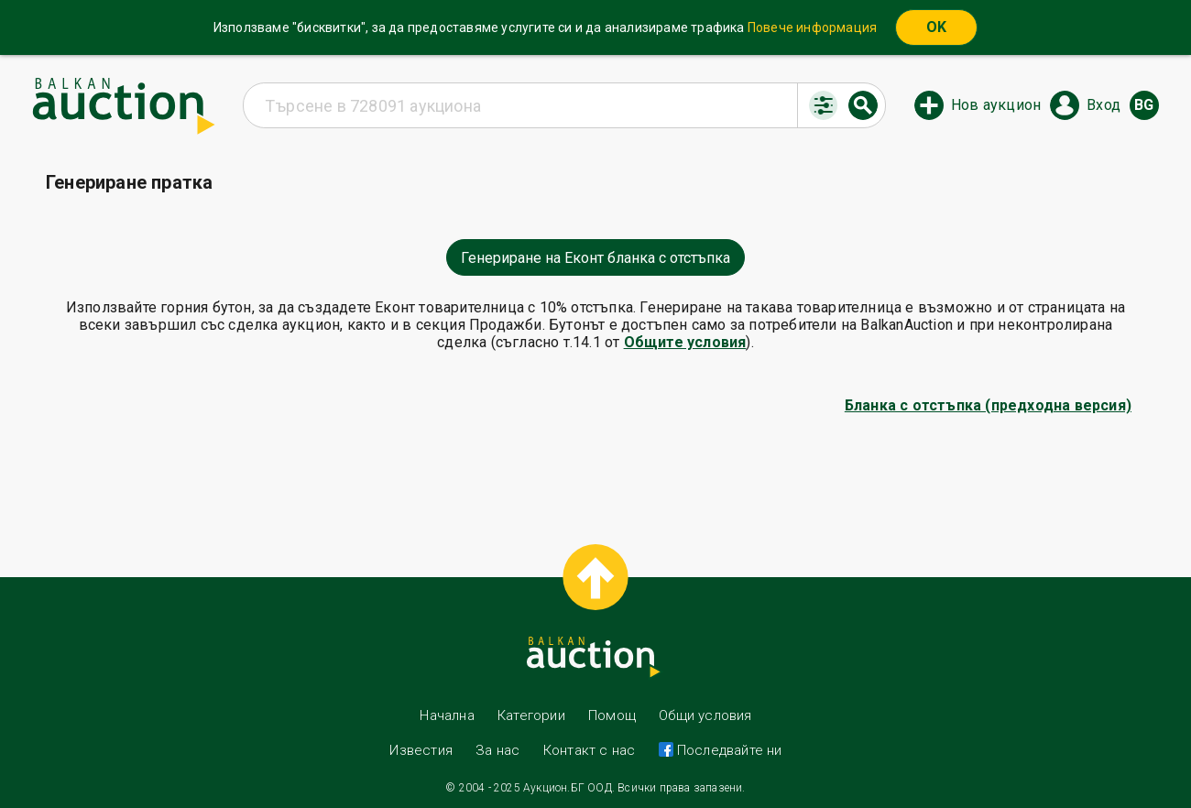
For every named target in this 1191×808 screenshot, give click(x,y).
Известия (421, 750)
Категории (531, 715)
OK (936, 27)
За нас (497, 750)
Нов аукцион (996, 105)
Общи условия (705, 715)
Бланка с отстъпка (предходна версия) (988, 405)
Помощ (612, 715)
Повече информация (812, 27)
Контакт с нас (589, 750)
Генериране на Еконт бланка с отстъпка (595, 258)
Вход (1103, 105)
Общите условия (685, 342)
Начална (447, 715)
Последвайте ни (727, 750)
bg (1143, 105)
